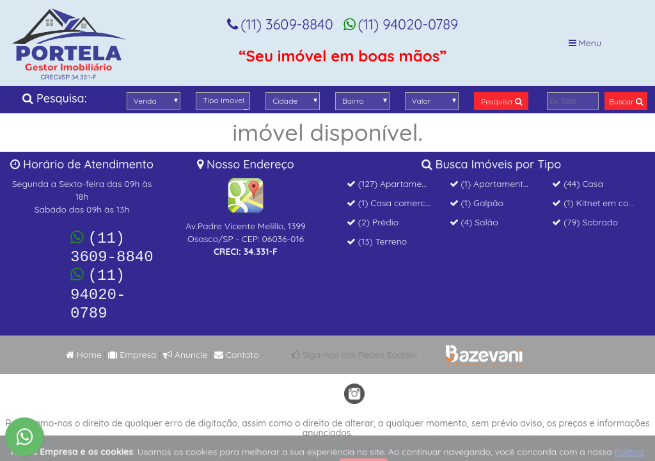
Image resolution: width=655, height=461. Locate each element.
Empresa (132, 345)
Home (84, 345)
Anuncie (185, 345)
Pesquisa (501, 101)
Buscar (626, 101)
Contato (236, 345)
